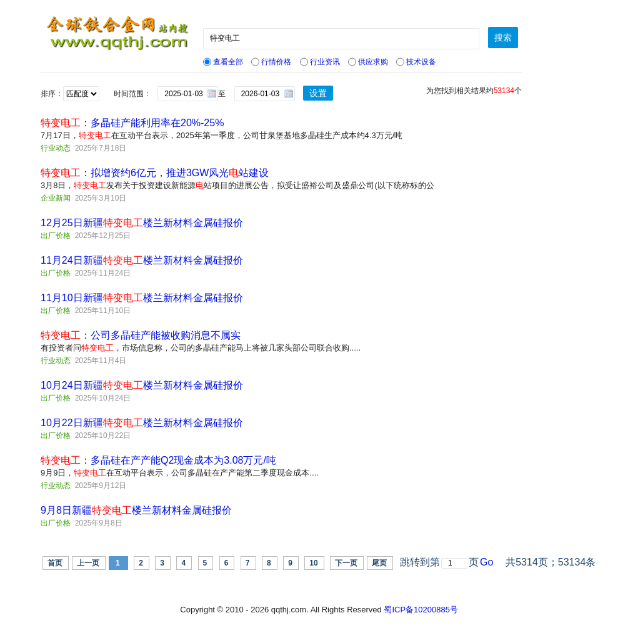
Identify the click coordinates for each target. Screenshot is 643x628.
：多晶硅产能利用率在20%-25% (132, 122)
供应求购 (368, 61)
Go (486, 562)
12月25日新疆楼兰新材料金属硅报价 (142, 222)
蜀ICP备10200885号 (421, 609)
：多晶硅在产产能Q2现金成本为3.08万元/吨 (158, 460)
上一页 (88, 563)
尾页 (379, 563)
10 (313, 563)
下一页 (346, 563)
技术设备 (416, 61)
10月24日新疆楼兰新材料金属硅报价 (142, 385)
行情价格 (271, 61)
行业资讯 (320, 61)
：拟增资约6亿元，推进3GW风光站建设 (155, 172)
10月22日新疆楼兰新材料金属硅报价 (142, 422)
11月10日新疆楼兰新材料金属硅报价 (142, 297)
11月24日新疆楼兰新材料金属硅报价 (142, 260)
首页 (54, 563)
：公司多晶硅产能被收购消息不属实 (141, 335)
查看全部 (223, 61)
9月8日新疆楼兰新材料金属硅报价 (136, 510)
